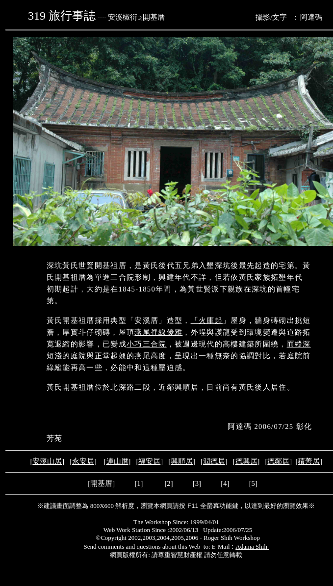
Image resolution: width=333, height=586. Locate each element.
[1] (138, 483)
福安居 (149, 461)
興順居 (182, 461)
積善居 (309, 461)
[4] (224, 483)
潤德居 (214, 461)
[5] (253, 483)
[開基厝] (101, 483)
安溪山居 (47, 461)
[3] (197, 483)
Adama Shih (252, 546)
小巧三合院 (147, 344)
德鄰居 (278, 461)
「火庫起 (207, 320)
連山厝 (117, 461)
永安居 (83, 461)
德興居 (246, 461)
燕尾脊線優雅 (158, 332)
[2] (169, 483)
